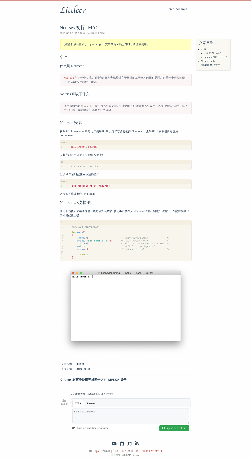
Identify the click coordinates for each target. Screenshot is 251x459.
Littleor (73, 10)
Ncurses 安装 (208, 61)
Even (123, 450)
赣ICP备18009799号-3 (149, 450)
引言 (203, 49)
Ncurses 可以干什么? (215, 57)
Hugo (96, 450)
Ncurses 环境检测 (210, 64)
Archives (181, 9)
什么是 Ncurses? (213, 53)
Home (170, 9)
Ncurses (69, 77)
